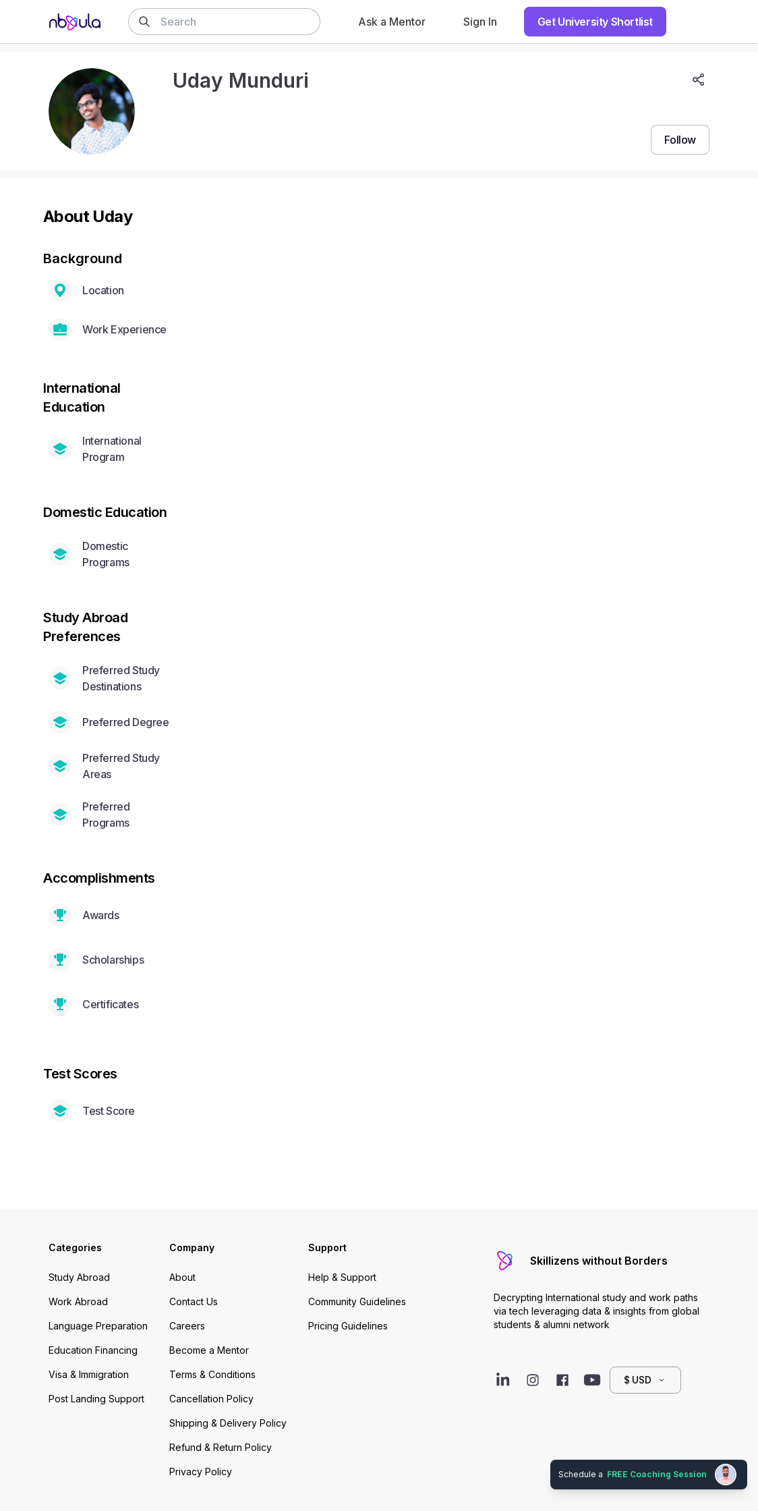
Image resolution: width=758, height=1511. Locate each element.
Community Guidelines (357, 1301)
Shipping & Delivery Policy (228, 1423)
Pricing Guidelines (348, 1325)
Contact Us (193, 1301)
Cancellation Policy (211, 1398)
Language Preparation (98, 1325)
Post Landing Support (96, 1398)
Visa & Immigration (89, 1374)
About (182, 1277)
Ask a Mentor (392, 21)
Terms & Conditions (212, 1374)
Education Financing (93, 1350)
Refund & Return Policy (220, 1447)
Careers (187, 1325)
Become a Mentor (209, 1350)
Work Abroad (78, 1301)
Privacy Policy (200, 1471)
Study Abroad (79, 1277)
